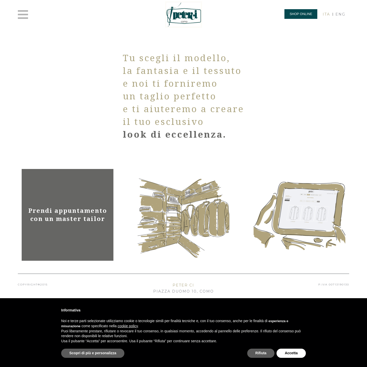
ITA (326, 14)
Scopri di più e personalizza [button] (92, 353)
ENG (340, 14)
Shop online (301, 14)
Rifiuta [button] (261, 353)
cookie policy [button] (127, 326)
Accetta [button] (291, 353)
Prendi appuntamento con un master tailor (67, 214)
